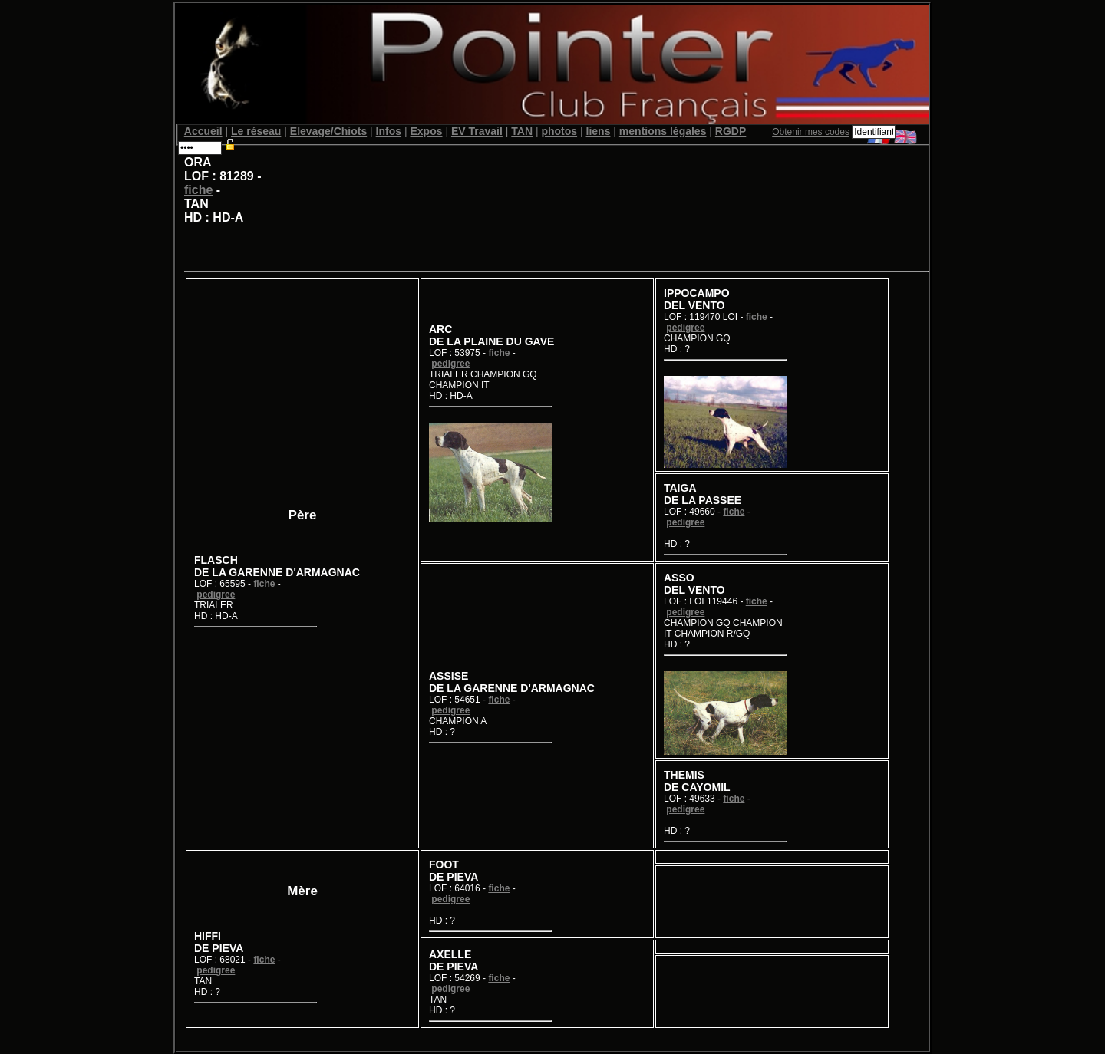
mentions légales (663, 131)
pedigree (215, 594)
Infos (388, 131)
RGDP (730, 131)
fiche (198, 189)
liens (598, 131)
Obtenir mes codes (810, 132)
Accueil (203, 131)
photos (559, 131)
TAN (522, 131)
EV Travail (477, 131)
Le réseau (256, 131)
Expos (426, 131)
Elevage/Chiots (328, 131)
